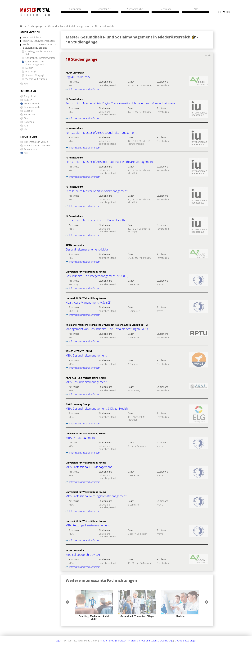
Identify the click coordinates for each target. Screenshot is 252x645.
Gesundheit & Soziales (35, 48)
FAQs (195, 9)
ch (219, 12)
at (224, 12)
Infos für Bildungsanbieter (113, 640)
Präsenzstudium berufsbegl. (38, 145)
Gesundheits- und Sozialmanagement (69, 26)
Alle (26, 83)
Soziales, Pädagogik (35, 75)
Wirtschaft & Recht (32, 37)
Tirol (26, 118)
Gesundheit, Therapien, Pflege (40, 58)
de (228, 12)
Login (58, 640)
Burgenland (30, 96)
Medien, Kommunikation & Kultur (39, 44)
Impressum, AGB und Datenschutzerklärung (150, 640)
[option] (93, 605)
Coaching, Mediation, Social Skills (39, 53)
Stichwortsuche (135, 9)
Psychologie (31, 71)
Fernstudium (30, 149)
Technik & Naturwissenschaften (39, 41)
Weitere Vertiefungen (36, 79)
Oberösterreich (32, 107)
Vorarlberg (29, 122)
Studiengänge (35, 26)
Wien (26, 125)
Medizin (29, 68)
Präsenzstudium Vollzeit (36, 142)
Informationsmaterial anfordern (83, 89)
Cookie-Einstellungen (185, 640)
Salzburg (28, 111)
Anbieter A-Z (105, 9)
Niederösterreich (104, 26)
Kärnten (28, 100)
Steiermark (29, 114)
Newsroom (165, 9)
